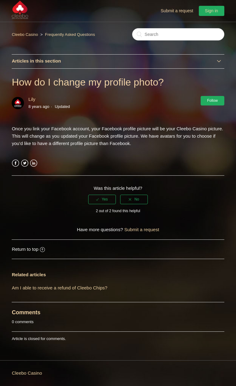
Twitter (25, 163)
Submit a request (177, 10)
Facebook (15, 163)
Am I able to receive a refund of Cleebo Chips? (59, 287)
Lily (32, 99)
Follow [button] (212, 100)
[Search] (178, 34)
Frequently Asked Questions (70, 34)
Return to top (28, 249)
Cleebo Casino (25, 34)
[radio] (102, 199)
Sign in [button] (211, 10)
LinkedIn (33, 163)
